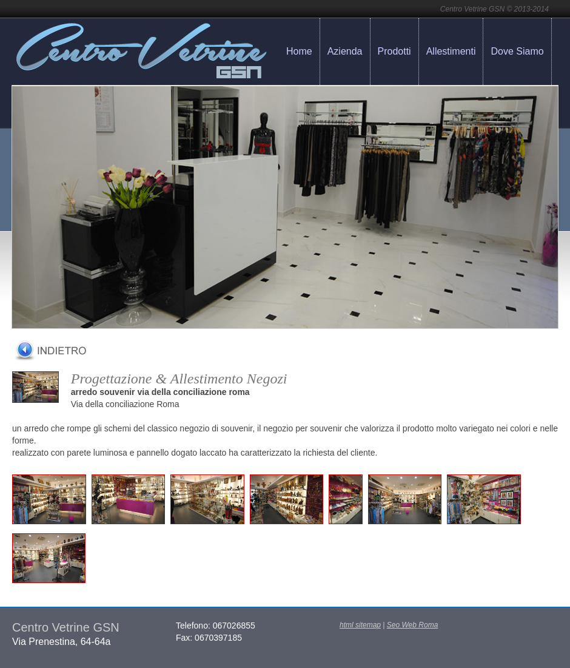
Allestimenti (451, 51)
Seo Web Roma (412, 625)
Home (299, 51)
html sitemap (360, 625)
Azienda (345, 51)
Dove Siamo (517, 51)
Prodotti (394, 51)
